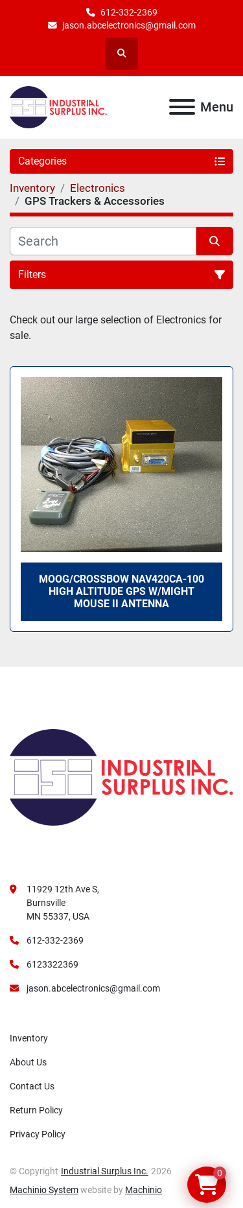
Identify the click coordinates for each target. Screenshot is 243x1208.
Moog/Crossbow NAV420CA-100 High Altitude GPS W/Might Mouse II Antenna (121, 591)
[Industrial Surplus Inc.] (121, 776)
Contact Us (32, 1086)
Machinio (143, 1190)
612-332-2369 (128, 12)
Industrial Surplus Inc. (104, 1171)
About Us (28, 1062)
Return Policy (36, 1110)
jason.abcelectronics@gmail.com (129, 25)
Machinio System (44, 1190)
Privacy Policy (37, 1134)
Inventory (29, 1038)
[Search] (103, 241)
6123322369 (52, 964)
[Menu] (182, 107)
